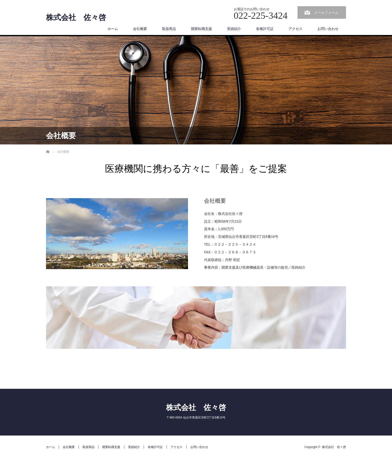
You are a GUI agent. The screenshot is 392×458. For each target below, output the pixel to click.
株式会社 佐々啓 (76, 17)
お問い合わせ (328, 29)
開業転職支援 (201, 29)
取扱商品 (169, 29)
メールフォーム (326, 12)
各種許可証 (265, 29)
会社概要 (140, 29)
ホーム (113, 29)
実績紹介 (234, 29)
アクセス (295, 29)
